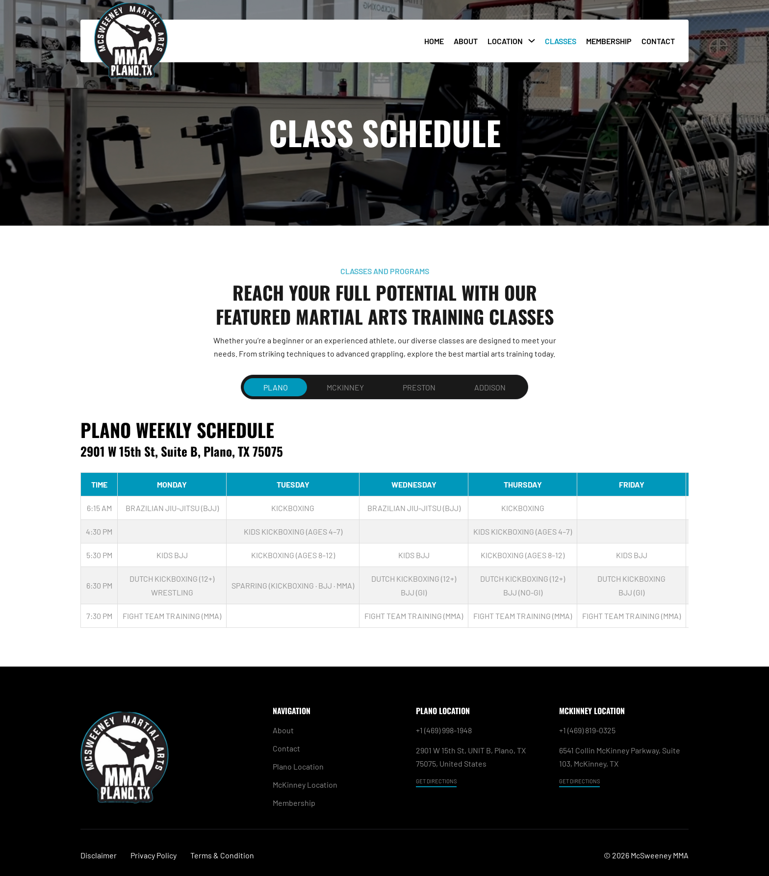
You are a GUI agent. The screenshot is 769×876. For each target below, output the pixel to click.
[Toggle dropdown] (532, 41)
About (466, 41)
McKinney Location (305, 784)
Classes (560, 41)
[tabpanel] (384, 523)
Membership (609, 41)
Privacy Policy (153, 855)
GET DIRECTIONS (436, 781)
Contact (658, 41)
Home (434, 41)
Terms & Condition (222, 855)
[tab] (275, 387)
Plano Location (298, 766)
